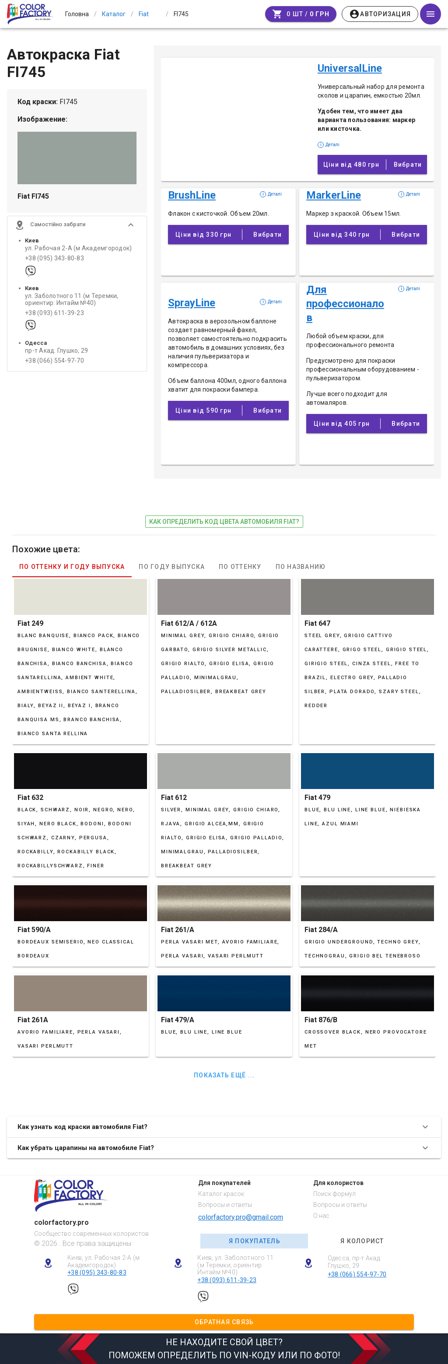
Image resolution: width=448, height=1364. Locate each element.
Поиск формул (334, 1193)
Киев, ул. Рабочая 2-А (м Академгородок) (103, 1261)
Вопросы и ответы (225, 1204)
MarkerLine (333, 195)
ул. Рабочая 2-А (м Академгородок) (78, 253)
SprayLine (191, 303)
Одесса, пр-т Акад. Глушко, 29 (355, 1262)
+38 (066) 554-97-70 (54, 365)
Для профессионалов (345, 304)
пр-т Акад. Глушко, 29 (56, 355)
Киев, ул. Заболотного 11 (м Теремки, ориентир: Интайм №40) (235, 1265)
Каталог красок (221, 1193)
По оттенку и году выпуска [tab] (72, 566)
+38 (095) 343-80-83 (54, 263)
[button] (77, 229)
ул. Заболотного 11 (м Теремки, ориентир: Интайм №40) (72, 304)
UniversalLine (350, 68)
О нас (321, 1215)
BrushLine (192, 195)
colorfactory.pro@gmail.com (240, 1217)
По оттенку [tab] (240, 566)
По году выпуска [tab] (172, 566)
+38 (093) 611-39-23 (54, 318)
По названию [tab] (301, 566)
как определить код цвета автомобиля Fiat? (224, 521)
